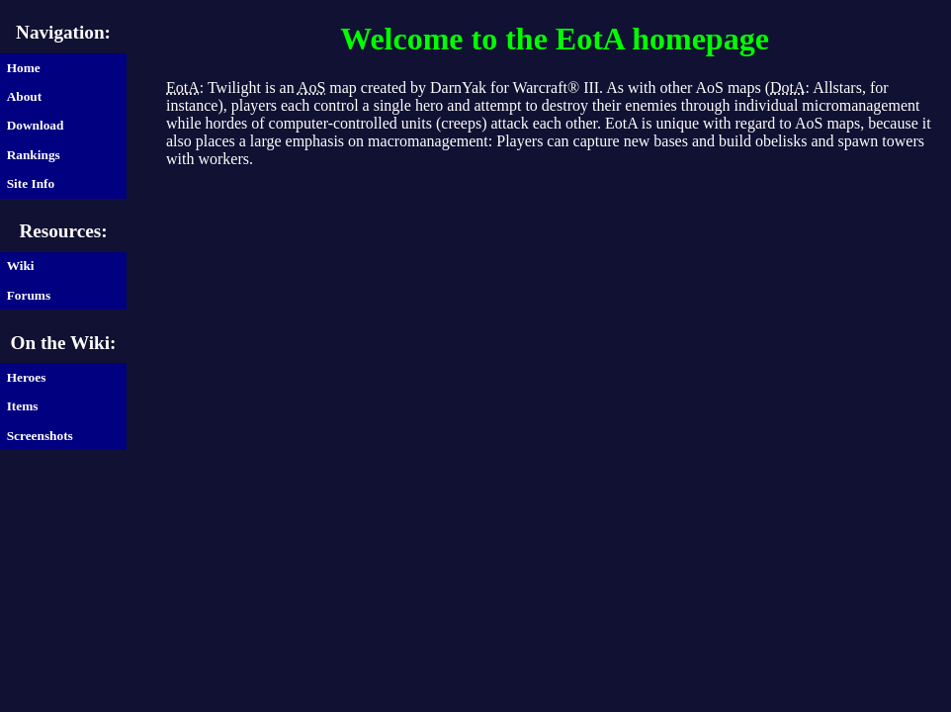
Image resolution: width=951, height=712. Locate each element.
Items (23, 406)
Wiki (21, 265)
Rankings (33, 154)
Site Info (31, 183)
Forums (28, 295)
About (25, 96)
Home (24, 67)
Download (35, 125)
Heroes (26, 377)
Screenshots (40, 435)
